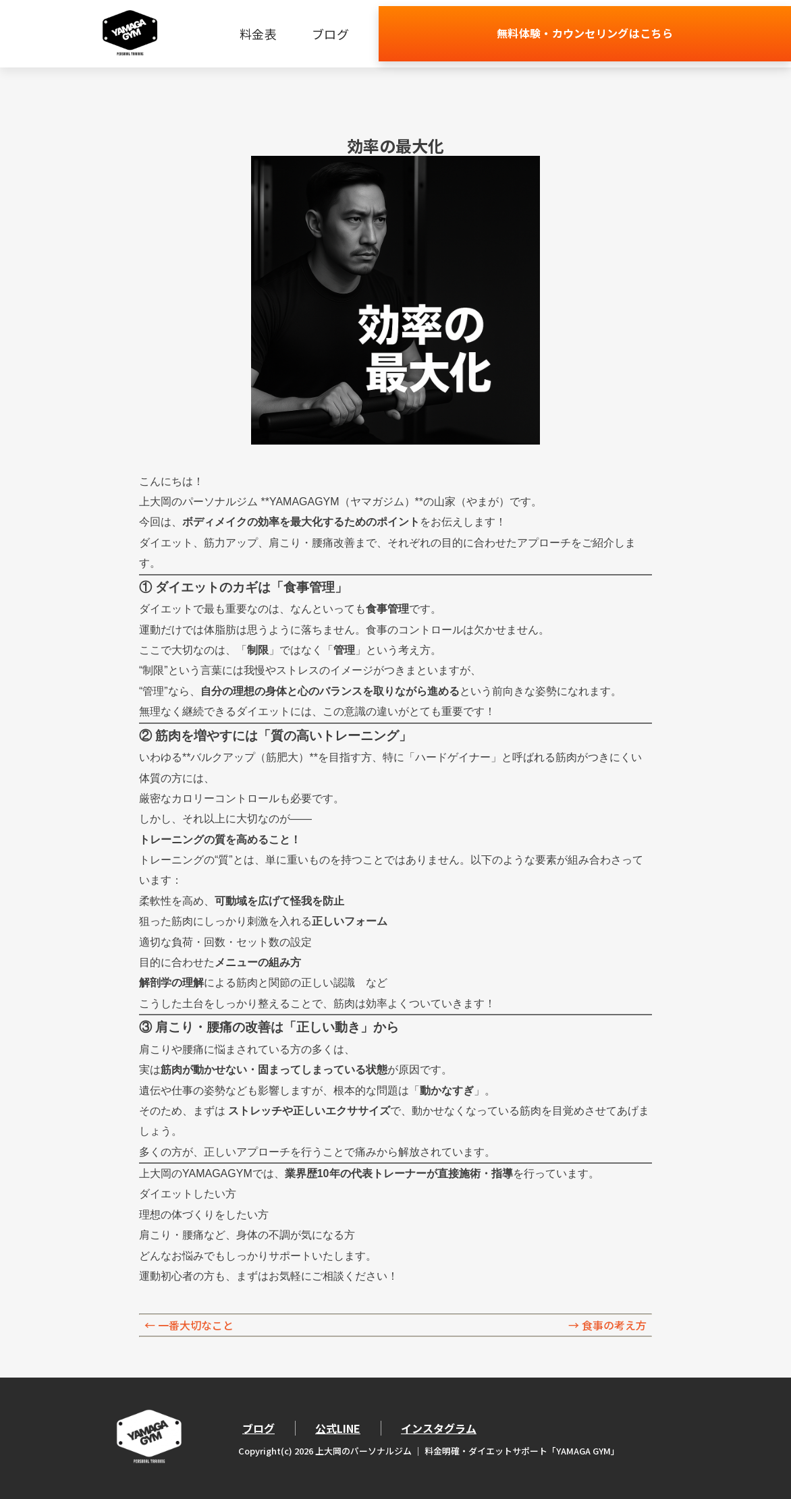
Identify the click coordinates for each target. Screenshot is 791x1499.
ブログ (439, 34)
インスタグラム (438, 1428)
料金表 (366, 34)
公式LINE (337, 1428)
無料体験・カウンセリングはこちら (639, 33)
